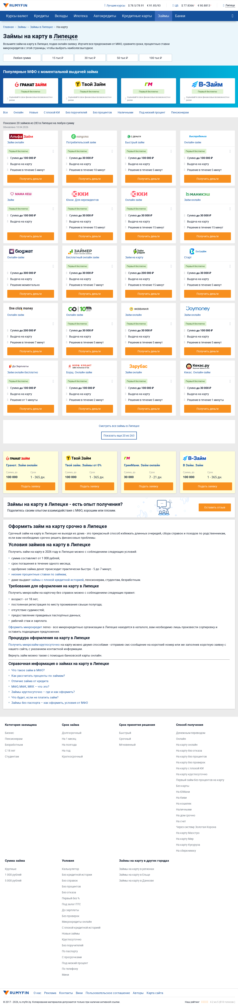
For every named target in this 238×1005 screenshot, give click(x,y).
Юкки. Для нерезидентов (82, 200)
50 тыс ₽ (122, 58)
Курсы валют (17, 15)
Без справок (70, 880)
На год (66, 750)
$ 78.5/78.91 (136, 5)
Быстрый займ (134, 142)
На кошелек (183, 803)
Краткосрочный (72, 756)
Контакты (66, 993)
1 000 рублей (13, 874)
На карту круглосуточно (191, 774)
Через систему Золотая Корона (196, 827)
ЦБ (175, 5)
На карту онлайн (187, 744)
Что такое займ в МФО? (28, 670)
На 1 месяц (69, 739)
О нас (37, 993)
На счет (181, 821)
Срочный (125, 739)
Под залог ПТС (71, 904)
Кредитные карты (137, 15)
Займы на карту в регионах (136, 869)
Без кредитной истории (77, 874)
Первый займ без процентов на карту (200, 780)
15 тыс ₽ (57, 58)
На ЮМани (183, 792)
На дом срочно (185, 815)
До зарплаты (70, 910)
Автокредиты (105, 15)
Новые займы (71, 933)
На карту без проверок (190, 762)
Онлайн (18, 112)
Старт (188, 257)
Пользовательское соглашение (108, 993)
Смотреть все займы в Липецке (119, 426)
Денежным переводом (190, 733)
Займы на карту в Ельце (134, 874)
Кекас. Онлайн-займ (197, 372)
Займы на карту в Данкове (136, 880)
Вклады (61, 15)
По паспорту (70, 951)
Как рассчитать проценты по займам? (38, 676)
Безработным (14, 744)
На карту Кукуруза (188, 844)
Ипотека (81, 15)
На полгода (69, 744)
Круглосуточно (71, 939)
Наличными (125, 112)
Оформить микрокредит (25, 627)
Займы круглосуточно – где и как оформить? (43, 692)
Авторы (138, 993)
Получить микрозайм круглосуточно (34, 644)
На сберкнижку (186, 850)
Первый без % (71, 898)
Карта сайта (155, 993)
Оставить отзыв (214, 507)
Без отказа (69, 892)
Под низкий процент (152, 112)
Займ (10, 200)
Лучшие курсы (114, 5)
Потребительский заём (81, 142)
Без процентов (102, 112)
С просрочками (72, 957)
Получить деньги (31, 179)
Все (5, 112)
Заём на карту (134, 257)
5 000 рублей (13, 880)
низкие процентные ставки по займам (38, 574)
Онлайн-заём (192, 142)
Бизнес (9, 733)
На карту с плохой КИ (190, 768)
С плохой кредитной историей (81, 927)
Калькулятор (70, 869)
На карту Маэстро (187, 833)
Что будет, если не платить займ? (34, 697)
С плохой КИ (52, 112)
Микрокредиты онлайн (77, 921)
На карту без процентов (191, 756)
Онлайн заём (133, 200)
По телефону (70, 969)
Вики (79, 993)
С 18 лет (10, 750)
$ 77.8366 (187, 5)
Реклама (50, 993)
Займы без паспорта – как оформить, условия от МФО (49, 703)
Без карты (182, 786)
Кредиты (41, 15)
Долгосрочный (71, 733)
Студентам (12, 756)
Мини (65, 974)
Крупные (10, 869)
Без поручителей (76, 112)
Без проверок (70, 916)
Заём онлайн (192, 200)
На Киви (181, 797)
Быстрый (125, 733)
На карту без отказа (189, 750)
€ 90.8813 (204, 5)
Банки (180, 15)
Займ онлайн (15, 142)
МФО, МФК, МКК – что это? (30, 686)
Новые (33, 112)
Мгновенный (127, 744)
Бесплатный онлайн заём (82, 257)
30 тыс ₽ (90, 58)
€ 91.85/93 (154, 5)
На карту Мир (185, 839)
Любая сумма (22, 58)
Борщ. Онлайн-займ (79, 372)
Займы (163, 15)
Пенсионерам (180, 112)
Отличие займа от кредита (29, 681)
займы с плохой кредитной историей (57, 580)
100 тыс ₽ (155, 58)
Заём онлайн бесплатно (22, 372)
